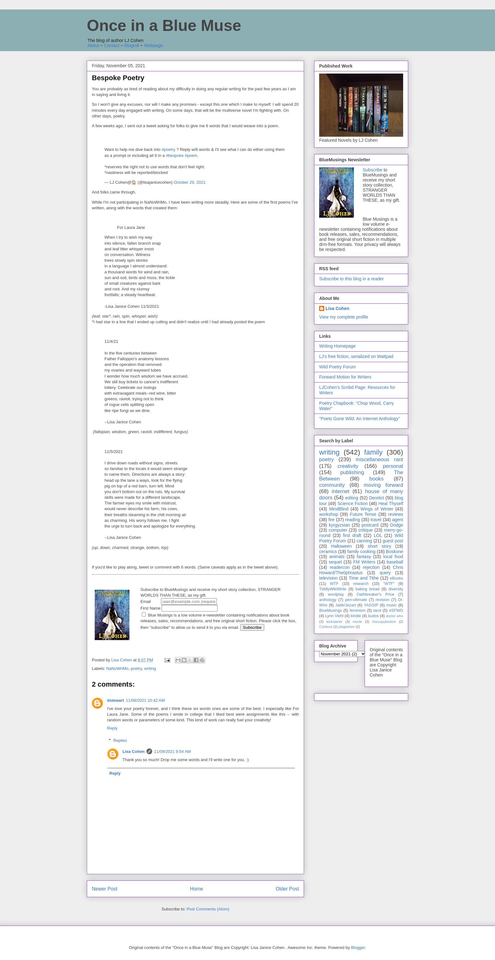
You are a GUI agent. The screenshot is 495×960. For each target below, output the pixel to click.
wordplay (336, 594)
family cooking (361, 551)
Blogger (358, 947)
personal (393, 466)
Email (178, 601)
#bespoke (174, 155)
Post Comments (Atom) (208, 909)
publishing (352, 472)
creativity (347, 466)
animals (336, 556)
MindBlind (338, 508)
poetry (136, 668)
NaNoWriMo (117, 668)
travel (376, 519)
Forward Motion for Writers (345, 376)
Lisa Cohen (133, 751)
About (93, 45)
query (385, 572)
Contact (111, 45)
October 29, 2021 (189, 182)
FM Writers (364, 561)
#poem (191, 155)
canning (364, 540)
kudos (373, 616)
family (373, 452)
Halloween (341, 546)
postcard (370, 525)
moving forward (383, 485)
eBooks (396, 578)
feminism (358, 610)
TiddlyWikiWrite (332, 589)
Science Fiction (352, 503)
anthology (328, 600)
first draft (352, 535)
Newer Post (104, 888)
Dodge (396, 525)
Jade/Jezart (345, 605)
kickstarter (334, 621)
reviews (395, 514)
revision (382, 600)
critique (365, 530)
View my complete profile (343, 316)
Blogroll (131, 45)
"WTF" (389, 583)
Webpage (153, 45)
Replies (120, 740)
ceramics (328, 551)
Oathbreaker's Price (375, 594)
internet (340, 491)
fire (331, 519)
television (328, 578)
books (376, 479)
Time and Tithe (364, 578)
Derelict (376, 497)
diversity (396, 589)
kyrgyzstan (339, 525)
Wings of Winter (377, 508)
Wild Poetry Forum (337, 366)
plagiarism (347, 627)
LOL (378, 535)
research (361, 583)
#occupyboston (384, 621)
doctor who (394, 616)
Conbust (325, 627)
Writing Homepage (337, 346)
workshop (328, 514)
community (332, 485)
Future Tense (363, 514)
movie (357, 621)
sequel (335, 561)
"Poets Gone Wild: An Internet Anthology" (359, 418)
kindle (356, 616)
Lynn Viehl (334, 616)
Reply (112, 728)
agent (397, 519)
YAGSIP (371, 605)
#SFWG (396, 610)
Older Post (287, 888)
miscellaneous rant (379, 459)
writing (150, 668)
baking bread (367, 589)
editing (351, 497)
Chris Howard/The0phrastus (361, 570)
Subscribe (372, 169)
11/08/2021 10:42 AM (145, 700)
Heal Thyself (391, 503)
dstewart (115, 700)
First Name (179, 608)
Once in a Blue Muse (164, 25)
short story (379, 546)
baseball (395, 561)
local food (393, 556)
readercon (339, 567)
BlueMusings (330, 610)
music (391, 605)
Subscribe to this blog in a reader (351, 278)
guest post (393, 540)
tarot (377, 610)
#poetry (168, 149)
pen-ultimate (356, 600)
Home (196, 888)
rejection (371, 567)
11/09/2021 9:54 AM (172, 751)
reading (352, 519)
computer (338, 530)
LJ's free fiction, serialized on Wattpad (356, 356)
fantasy (364, 556)
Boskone (394, 551)
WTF (334, 583)
